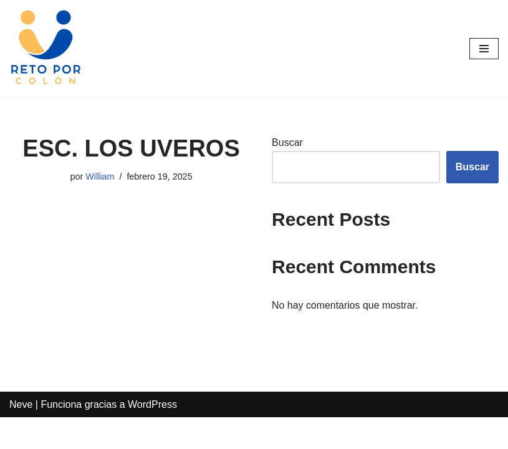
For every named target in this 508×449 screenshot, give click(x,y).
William (99, 176)
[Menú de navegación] (484, 48)
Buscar (287, 142)
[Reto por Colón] (46, 49)
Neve (20, 435)
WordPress (152, 435)
